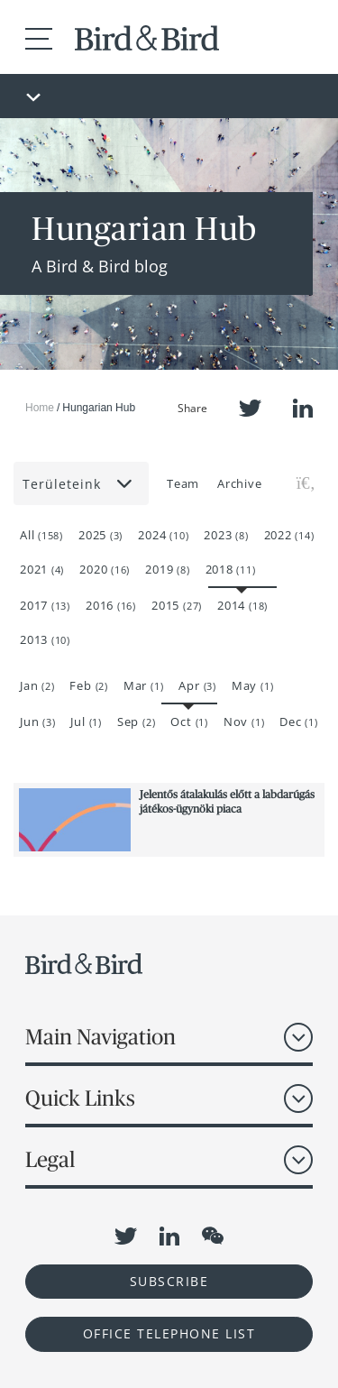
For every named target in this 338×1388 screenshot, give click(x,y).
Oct (188, 721)
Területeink (79, 483)
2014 (242, 605)
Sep (136, 721)
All (41, 535)
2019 (167, 569)
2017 (45, 605)
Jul (85, 721)
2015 (176, 605)
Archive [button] (239, 483)
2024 (163, 535)
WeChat (213, 1235)
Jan (37, 685)
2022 (289, 535)
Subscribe (169, 1281)
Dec (298, 721)
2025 (100, 535)
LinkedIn (303, 408)
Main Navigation (100, 1037)
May (252, 685)
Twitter (250, 408)
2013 (45, 639)
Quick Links (80, 1098)
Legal (50, 1159)
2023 (226, 535)
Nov (244, 721)
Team (183, 483)
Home (39, 407)
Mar (143, 685)
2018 (231, 569)
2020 (104, 569)
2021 (42, 569)
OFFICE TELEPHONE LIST (169, 1333)
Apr (196, 685)
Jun (37, 721)
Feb (88, 685)
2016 (111, 605)
